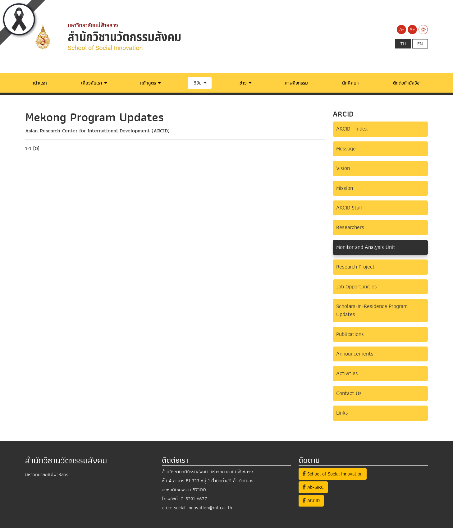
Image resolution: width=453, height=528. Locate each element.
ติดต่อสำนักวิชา (407, 83)
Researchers (350, 227)
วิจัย (198, 83)
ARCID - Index (352, 129)
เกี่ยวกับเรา (91, 83)
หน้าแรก (39, 83)
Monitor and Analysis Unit (365, 247)
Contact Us (349, 393)
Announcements (354, 354)
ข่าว (243, 83)
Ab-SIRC (313, 487)
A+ (412, 29)
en (420, 44)
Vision (343, 168)
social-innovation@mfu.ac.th (203, 508)
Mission (344, 188)
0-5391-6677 (194, 499)
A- (401, 29)
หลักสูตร (148, 83)
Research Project (355, 267)
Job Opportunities (356, 286)
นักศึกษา (350, 83)
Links (342, 413)
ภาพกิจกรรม (296, 83)
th (403, 44)
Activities (347, 373)
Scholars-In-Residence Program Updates (372, 310)
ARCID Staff (349, 208)
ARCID (311, 500)
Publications (350, 334)
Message (346, 149)
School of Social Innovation (333, 474)
